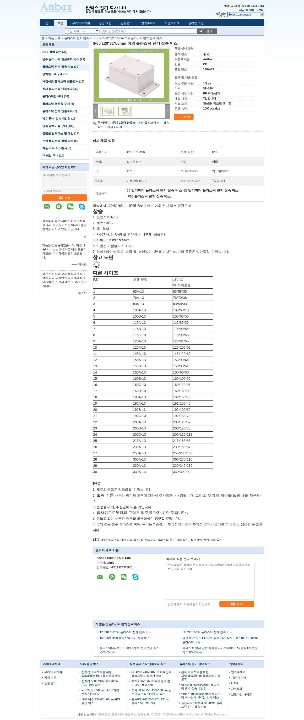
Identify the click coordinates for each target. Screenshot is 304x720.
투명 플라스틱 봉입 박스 (57, 141)
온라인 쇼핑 (195, 23)
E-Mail (235, 683)
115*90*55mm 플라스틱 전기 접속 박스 (207, 632)
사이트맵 (237, 688)
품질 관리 (126, 23)
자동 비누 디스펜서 (54, 148)
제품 (60, 23)
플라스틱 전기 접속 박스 (79, 38)
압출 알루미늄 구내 (54, 126)
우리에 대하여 (81, 23)
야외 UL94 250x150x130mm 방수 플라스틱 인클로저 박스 (151, 692)
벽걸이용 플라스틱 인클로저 (60, 81)
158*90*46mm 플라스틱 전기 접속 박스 (125, 638)
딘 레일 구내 (50, 155)
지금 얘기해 (246, 10)
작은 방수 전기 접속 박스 (206, 540)
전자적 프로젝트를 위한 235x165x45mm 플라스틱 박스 (101, 674)
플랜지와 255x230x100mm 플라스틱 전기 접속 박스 (201, 704)
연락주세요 (148, 23)
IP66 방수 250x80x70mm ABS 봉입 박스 (100, 701)
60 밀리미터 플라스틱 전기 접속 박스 (164, 540)
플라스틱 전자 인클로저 (57, 111)
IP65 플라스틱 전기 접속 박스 (120, 540)
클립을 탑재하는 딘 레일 (57, 133)
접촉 (65, 198)
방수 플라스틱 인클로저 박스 (60, 59)
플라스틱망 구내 (52, 96)
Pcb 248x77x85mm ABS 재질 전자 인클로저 (100, 692)
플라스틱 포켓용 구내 (56, 103)
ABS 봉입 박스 (51, 52)
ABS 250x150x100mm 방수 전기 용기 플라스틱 (150, 683)
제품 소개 (54, 38)
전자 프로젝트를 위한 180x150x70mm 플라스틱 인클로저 (200, 676)
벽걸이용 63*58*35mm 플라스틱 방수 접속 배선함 (200, 686)
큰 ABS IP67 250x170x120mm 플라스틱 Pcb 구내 (150, 701)
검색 (209, 31)
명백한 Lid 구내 (52, 74)
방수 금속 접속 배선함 (56, 118)
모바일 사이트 (241, 694)
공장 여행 (105, 23)
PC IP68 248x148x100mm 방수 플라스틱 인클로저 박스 (151, 674)
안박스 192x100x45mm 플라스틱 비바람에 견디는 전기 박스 (200, 695)
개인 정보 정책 (86, 714)
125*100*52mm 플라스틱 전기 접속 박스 (125, 632)
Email (260, 10)
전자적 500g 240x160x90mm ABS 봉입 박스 (100, 683)
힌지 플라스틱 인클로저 (57, 89)
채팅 (184, 117)
